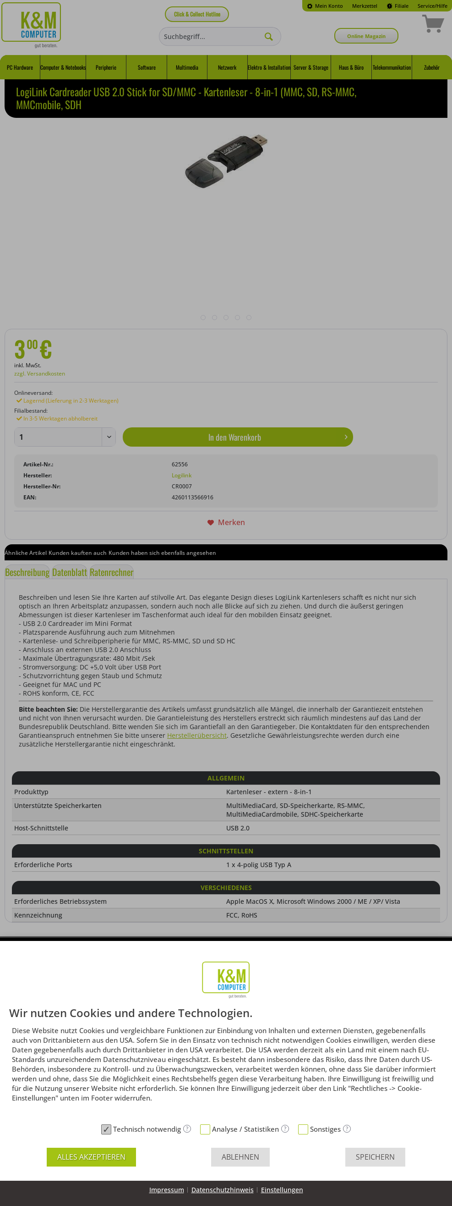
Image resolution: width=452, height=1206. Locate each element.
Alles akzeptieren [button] (91, 1157)
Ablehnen (240, 1157)
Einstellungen (282, 1189)
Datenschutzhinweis (222, 1189)
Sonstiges (325, 1129)
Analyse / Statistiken (245, 1129)
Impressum (166, 1189)
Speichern (375, 1157)
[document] (226, 1063)
